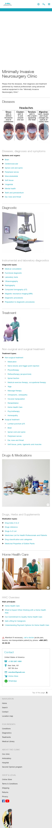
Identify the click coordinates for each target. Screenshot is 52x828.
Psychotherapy (14, 414)
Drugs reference (11, 530)
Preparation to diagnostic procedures (19, 305)
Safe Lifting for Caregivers (15, 621)
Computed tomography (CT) (16, 292)
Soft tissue (9, 180)
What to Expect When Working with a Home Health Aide (27, 613)
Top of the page (40, 690)
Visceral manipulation (16, 402)
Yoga (10, 389)
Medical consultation (13, 272)
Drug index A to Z (12, 526)
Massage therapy (14, 394)
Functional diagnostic (13, 276)
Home (4, 700)
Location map (7, 712)
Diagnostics (6, 729)
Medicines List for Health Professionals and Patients (25, 538)
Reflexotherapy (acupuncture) (19, 377)
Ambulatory (6, 754)
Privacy (5, 791)
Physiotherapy (13, 373)
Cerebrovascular (11, 164)
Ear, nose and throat (13, 197)
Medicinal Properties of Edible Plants (19, 546)
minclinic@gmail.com (16, 669)
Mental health (10, 188)
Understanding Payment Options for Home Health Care (27, 625)
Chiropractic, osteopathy (17, 398)
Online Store (7, 775)
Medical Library (8, 737)
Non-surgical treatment (14, 360)
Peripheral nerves (12, 172)
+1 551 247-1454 (14, 659)
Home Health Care (15, 410)
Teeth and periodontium (14, 193)
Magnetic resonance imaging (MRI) (19, 297)
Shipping (5, 783)
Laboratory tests (11, 280)
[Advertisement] (26, 39)
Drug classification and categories (18, 542)
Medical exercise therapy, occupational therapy (26, 385)
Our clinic (6, 750)
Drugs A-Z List (10, 534)
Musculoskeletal (11, 176)
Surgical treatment (12, 422)
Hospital (5, 758)
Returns (5, 787)
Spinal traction (13, 381)
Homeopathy (13, 418)
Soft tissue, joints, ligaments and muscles (24, 447)
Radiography (10, 288)
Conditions (6, 725)
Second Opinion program (12, 762)
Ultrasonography (11, 284)
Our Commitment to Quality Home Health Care (23, 617)
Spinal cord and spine (13, 168)
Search (5, 704)
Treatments (6, 733)
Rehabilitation (13, 406)
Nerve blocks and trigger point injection (23, 369)
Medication (12, 365)
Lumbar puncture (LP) (16, 427)
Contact (5, 708)
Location (6, 663)
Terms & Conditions (10, 779)
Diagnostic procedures (14, 301)
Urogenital (9, 184)
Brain (7, 159)
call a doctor (28, 638)
